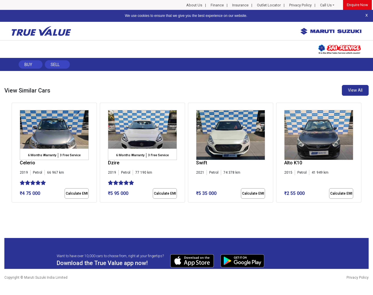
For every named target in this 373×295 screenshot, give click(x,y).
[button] (13, 207)
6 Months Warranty (42, 155)
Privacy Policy (300, 5)
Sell (55, 64)
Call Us (326, 5)
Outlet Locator (269, 5)
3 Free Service (70, 155)
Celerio (27, 163)
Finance (217, 5)
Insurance (240, 5)
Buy (28, 64)
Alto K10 (293, 163)
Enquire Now (357, 5)
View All (355, 90)
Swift (201, 163)
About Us (194, 5)
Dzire (113, 163)
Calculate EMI (77, 193)
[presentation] (14, 154)
